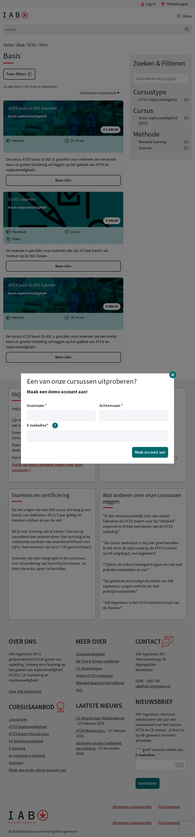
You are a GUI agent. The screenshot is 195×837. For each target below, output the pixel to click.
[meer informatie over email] (55, 425)
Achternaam (111, 405)
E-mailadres (42, 425)
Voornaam (37, 405)
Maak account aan (150, 452)
